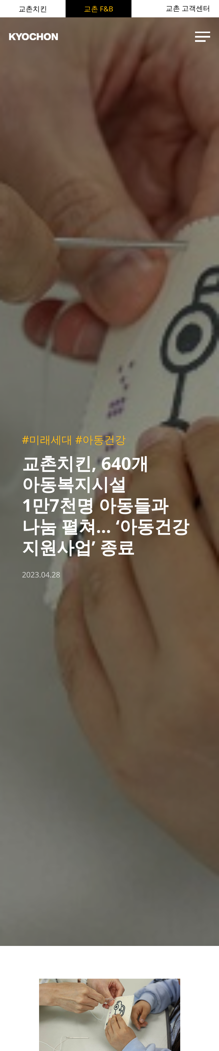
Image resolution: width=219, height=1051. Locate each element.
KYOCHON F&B (40, 36)
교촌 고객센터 (188, 8)
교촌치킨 (33, 8)
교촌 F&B (98, 8)
